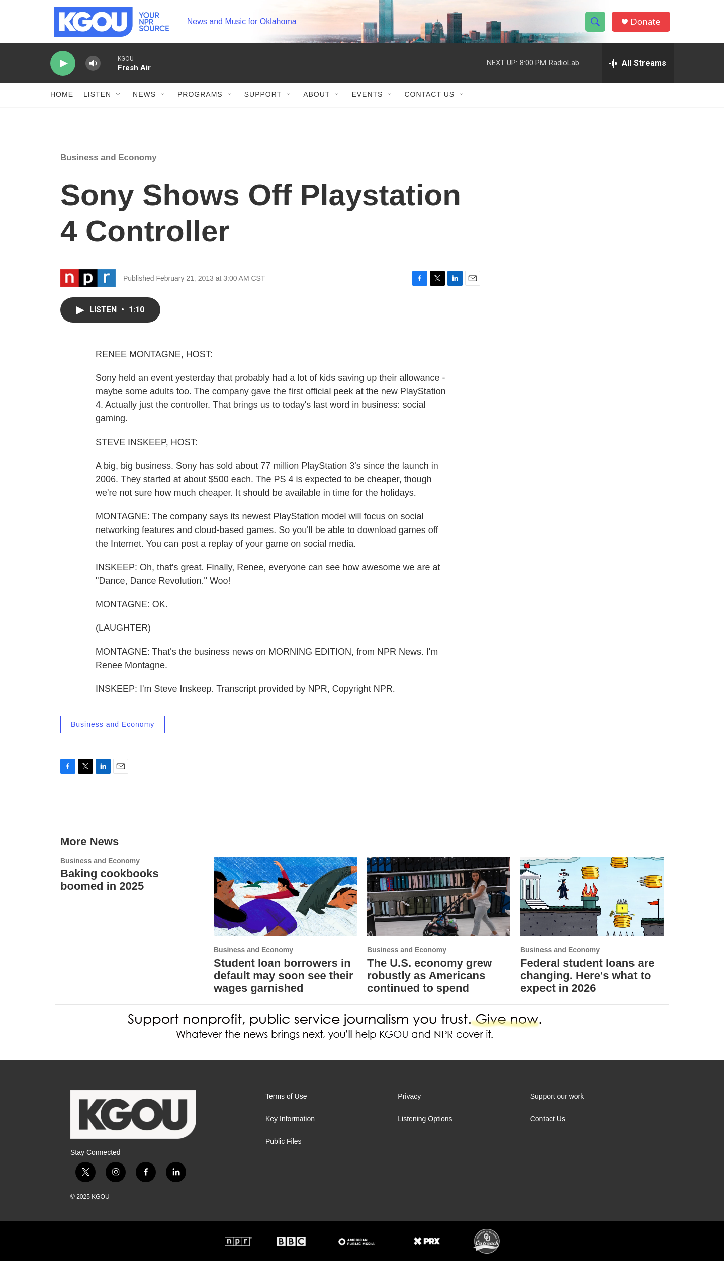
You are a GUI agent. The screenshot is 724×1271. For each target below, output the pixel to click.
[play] (63, 73)
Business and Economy (108, 167)
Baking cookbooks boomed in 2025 (109, 889)
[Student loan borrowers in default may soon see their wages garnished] (285, 906)
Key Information (290, 1128)
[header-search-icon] (597, 27)
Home (61, 104)
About (316, 104)
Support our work (557, 1106)
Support (263, 104)
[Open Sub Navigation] (119, 104)
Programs (200, 104)
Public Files (283, 1151)
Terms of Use (286, 1106)
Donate (648, 26)
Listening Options (425, 1128)
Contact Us (429, 104)
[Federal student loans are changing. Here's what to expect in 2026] (592, 906)
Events (367, 104)
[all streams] (638, 73)
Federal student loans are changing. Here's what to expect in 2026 (587, 985)
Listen (97, 104)
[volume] (93, 73)
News (144, 104)
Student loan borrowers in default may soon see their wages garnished (283, 985)
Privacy (409, 1106)
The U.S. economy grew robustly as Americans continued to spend (429, 985)
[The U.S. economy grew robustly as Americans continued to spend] (438, 906)
